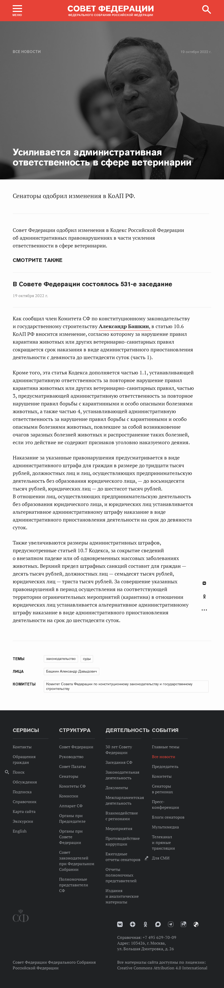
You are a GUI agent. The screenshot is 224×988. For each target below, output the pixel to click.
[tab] (204, 599)
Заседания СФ (119, 762)
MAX (158, 924)
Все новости (27, 51)
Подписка (22, 791)
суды (87, 658)
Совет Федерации (76, 746)
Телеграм (170, 924)
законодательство (61, 658)
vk (120, 924)
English (19, 831)
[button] (17, 10)
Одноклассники (204, 596)
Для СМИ (161, 858)
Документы (117, 787)
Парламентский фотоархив (196, 924)
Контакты (22, 746)
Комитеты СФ (72, 786)
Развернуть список (204, 610)
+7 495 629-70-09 (159, 937)
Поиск (19, 772)
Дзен (132, 924)
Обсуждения (25, 782)
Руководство (71, 756)
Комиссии (68, 795)
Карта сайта (24, 811)
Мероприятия (119, 828)
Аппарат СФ (71, 805)
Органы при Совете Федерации (71, 836)
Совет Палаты (72, 766)
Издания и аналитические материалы (122, 896)
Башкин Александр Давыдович (71, 671)
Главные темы (165, 746)
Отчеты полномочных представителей (121, 875)
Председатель (165, 766)
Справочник (25, 801)
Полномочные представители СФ (73, 885)
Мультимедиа (165, 826)
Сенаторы (68, 776)
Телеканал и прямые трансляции (163, 842)
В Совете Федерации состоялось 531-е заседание (92, 284)
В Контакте (204, 583)
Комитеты (162, 776)
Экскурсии (23, 821)
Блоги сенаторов (168, 817)
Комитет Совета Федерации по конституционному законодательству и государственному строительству (119, 686)
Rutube (183, 924)
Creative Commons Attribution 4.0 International (162, 967)
